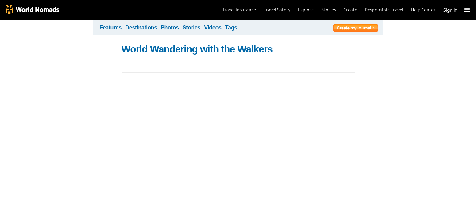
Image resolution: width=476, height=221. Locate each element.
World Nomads (32, 10)
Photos (170, 28)
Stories (328, 9)
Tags (231, 28)
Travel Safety (277, 9)
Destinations (141, 28)
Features (110, 28)
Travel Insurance (239, 9)
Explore (306, 9)
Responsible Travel (384, 9)
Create (350, 9)
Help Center (423, 9)
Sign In (450, 10)
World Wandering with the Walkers (197, 49)
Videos (213, 28)
